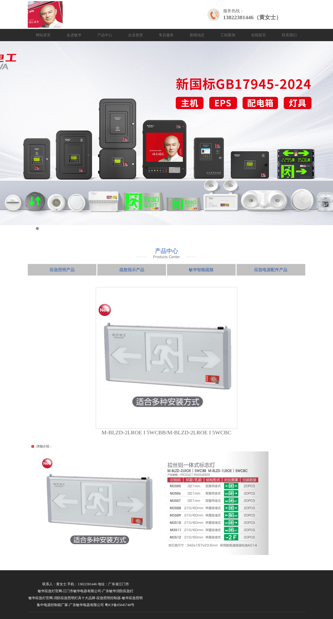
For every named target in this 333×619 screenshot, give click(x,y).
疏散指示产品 (131, 269)
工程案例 (227, 35)
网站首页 (43, 35)
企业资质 (135, 35)
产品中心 (104, 35)
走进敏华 (74, 35)
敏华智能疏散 (201, 269)
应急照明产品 (62, 269)
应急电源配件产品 (270, 269)
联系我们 (289, 35)
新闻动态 (197, 35)
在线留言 (258, 35)
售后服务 (166, 35)
